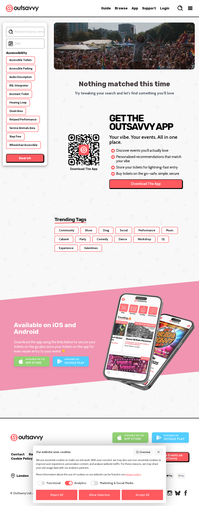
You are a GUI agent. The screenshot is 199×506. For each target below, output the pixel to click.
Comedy (102, 239)
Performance (146, 230)
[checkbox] (48, 483)
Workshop (144, 239)
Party (83, 239)
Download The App (146, 184)
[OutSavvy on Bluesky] (177, 493)
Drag (106, 230)
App (135, 8)
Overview (143, 452)
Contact (18, 454)
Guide (106, 8)
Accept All (142, 495)
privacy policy (133, 474)
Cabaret (64, 239)
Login (164, 8)
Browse (121, 8)
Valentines (91, 248)
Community (66, 230)
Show (88, 230)
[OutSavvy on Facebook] (185, 493)
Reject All (56, 495)
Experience (66, 248)
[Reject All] (158, 452)
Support (149, 8)
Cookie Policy (21, 458)
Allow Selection (99, 495)
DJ (163, 239)
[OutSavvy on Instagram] (170, 493)
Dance (123, 239)
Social (124, 230)
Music (170, 230)
